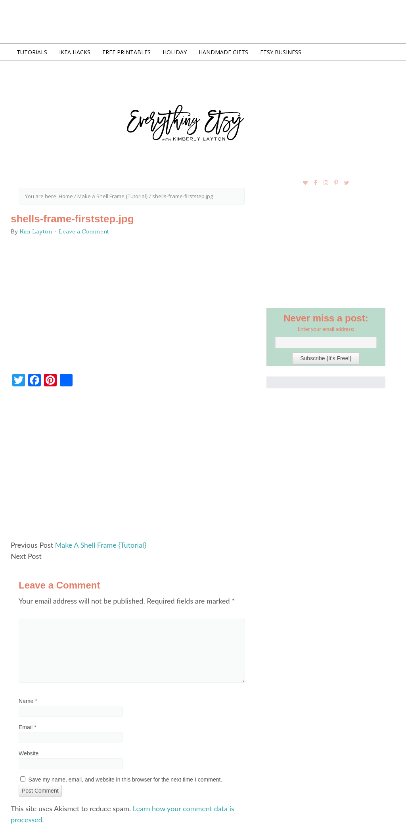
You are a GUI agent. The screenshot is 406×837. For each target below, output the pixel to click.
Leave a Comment (84, 231)
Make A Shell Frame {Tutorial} (100, 545)
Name (28, 701)
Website (28, 753)
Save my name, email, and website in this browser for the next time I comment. (125, 779)
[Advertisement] (132, 466)
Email (27, 727)
